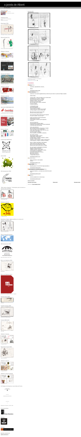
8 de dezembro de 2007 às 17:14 (35, 156)
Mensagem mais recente (32, 182)
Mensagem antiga (77, 182)
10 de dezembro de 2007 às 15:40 (35, 173)
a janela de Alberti (14, 4)
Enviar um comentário (31, 180)
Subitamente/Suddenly (4, 20)
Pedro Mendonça (32, 91)
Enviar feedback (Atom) (36, 184)
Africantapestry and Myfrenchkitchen (36, 169)
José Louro (9, 11)
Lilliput (2, 19)
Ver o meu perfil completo (10, 13)
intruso (30, 84)
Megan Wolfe (31, 164)
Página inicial (55, 182)
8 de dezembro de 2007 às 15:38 (35, 90)
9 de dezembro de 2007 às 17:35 (35, 162)
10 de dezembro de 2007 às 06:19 (35, 167)
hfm (30, 175)
